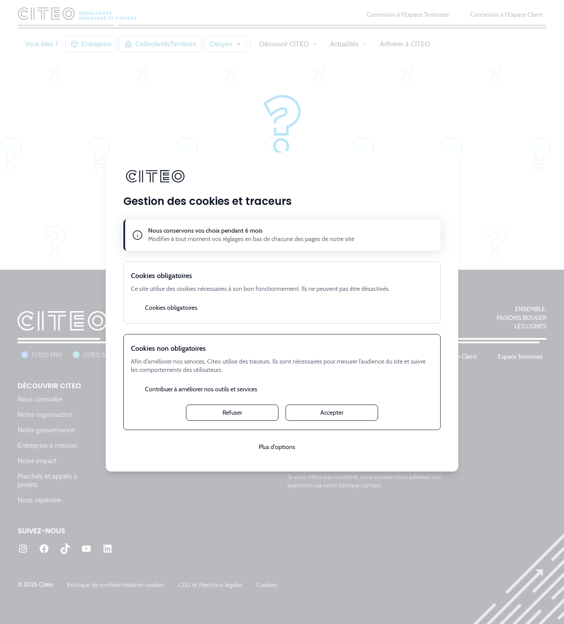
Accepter (331, 412)
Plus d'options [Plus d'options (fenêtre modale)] (277, 447)
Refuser (232, 412)
